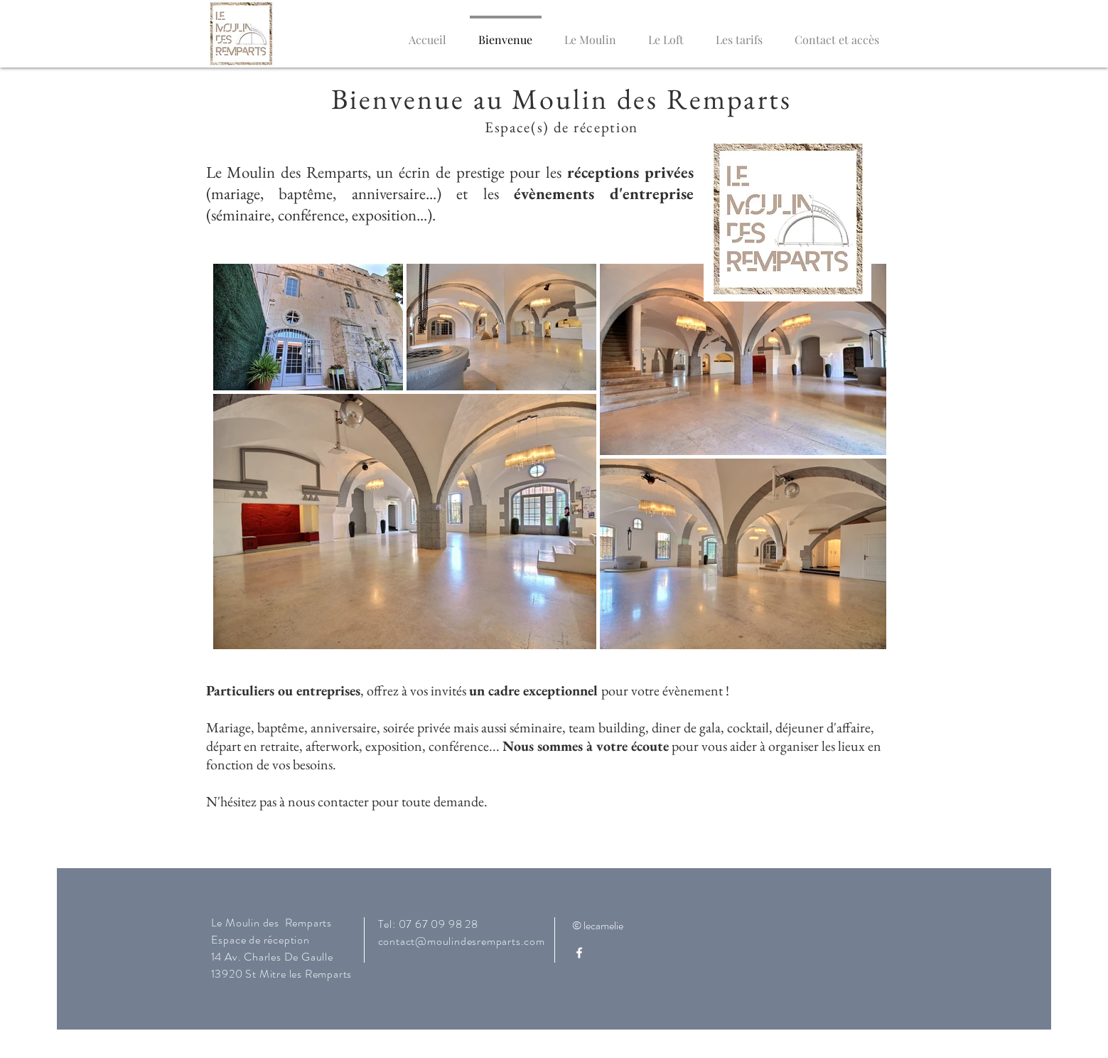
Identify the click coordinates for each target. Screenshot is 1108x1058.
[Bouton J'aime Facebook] (801, 931)
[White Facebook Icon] (579, 953)
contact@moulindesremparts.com (461, 941)
